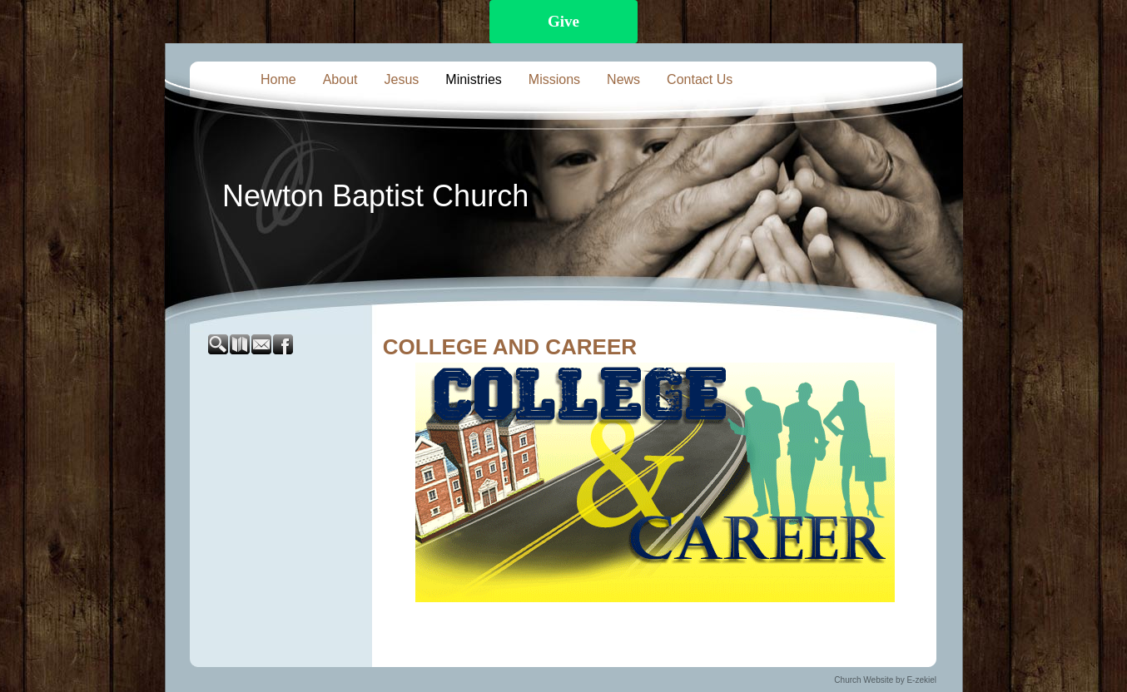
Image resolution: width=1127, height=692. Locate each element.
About (340, 79)
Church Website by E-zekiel (885, 680)
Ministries (473, 79)
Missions (554, 79)
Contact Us (699, 79)
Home (278, 79)
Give (563, 21)
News (623, 79)
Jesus (402, 79)
